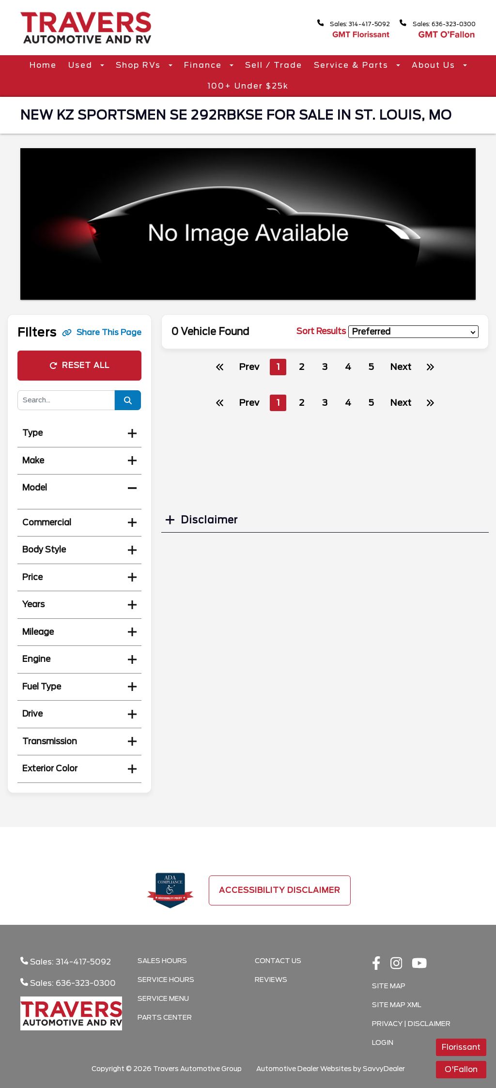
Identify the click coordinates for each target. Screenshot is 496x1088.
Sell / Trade (273, 65)
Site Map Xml (396, 1005)
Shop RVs (140, 65)
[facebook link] (376, 964)
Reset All (79, 365)
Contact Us (278, 961)
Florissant (461, 1047)
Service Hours (166, 979)
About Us (435, 65)
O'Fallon (461, 1069)
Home (43, 65)
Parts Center (165, 1017)
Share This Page (101, 332)
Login (382, 1042)
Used (81, 65)
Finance (204, 65)
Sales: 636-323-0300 (433, 23)
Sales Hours (162, 961)
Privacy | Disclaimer (411, 1023)
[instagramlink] (396, 964)
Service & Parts (352, 65)
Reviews (271, 979)
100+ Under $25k (248, 86)
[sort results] (413, 332)
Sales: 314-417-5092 (339, 23)
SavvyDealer (384, 1069)
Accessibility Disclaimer (280, 890)
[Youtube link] (419, 964)
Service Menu (163, 998)
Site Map (388, 986)
